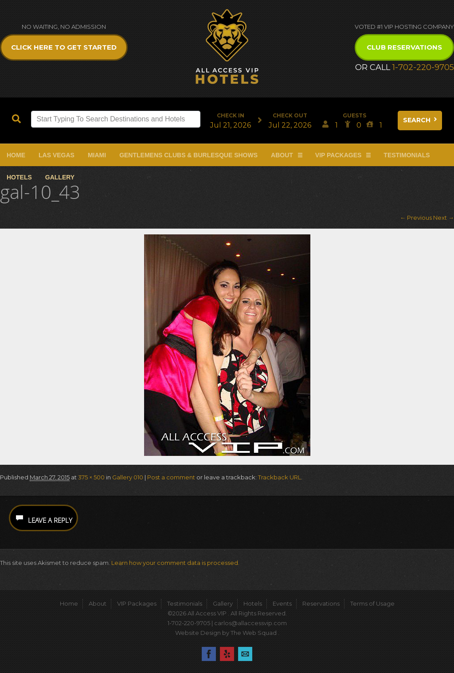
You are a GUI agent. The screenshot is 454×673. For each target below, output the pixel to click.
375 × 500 (91, 477)
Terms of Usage (372, 603)
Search (420, 120)
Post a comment (171, 477)
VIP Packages (338, 155)
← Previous (416, 217)
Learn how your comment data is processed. (175, 562)
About (282, 155)
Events (282, 603)
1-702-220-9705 (423, 67)
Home (16, 155)
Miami (97, 155)
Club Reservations (404, 47)
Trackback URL (279, 477)
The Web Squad (254, 632)
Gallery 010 (127, 477)
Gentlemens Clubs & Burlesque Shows (188, 155)
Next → (443, 217)
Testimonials (407, 155)
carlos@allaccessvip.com (250, 622)
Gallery (59, 177)
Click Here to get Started (64, 47)
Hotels (19, 177)
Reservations (321, 603)
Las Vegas (56, 155)
